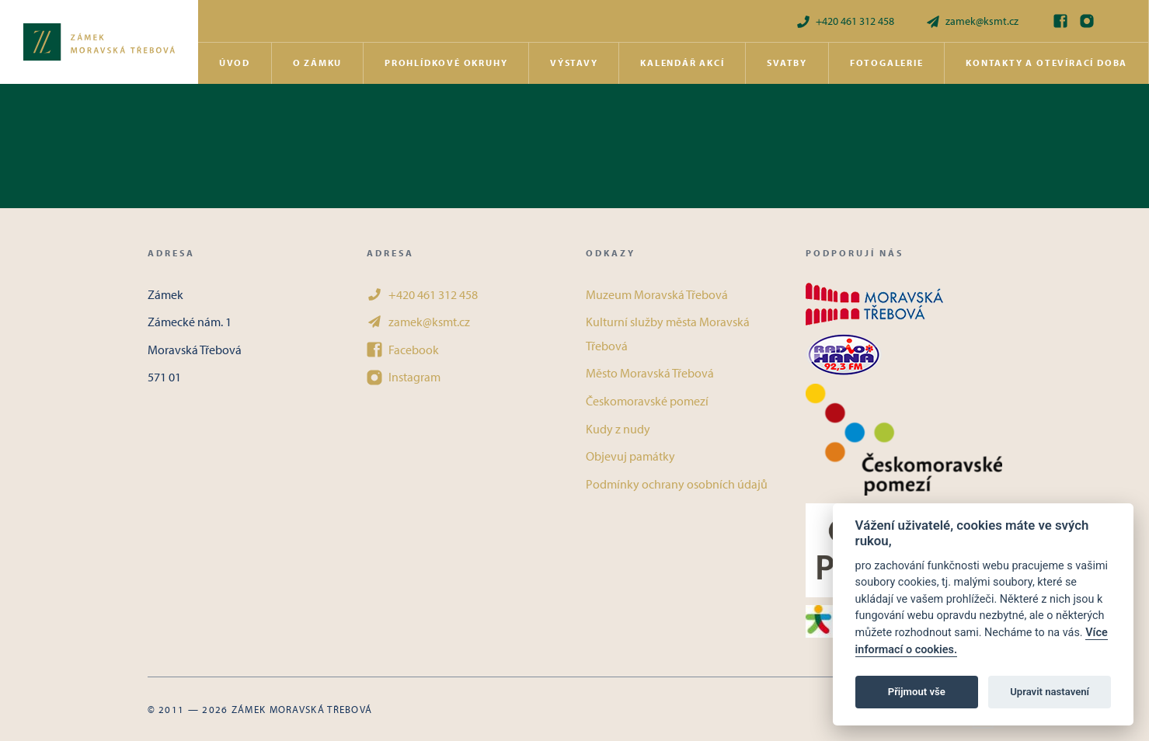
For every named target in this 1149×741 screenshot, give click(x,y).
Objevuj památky (630, 456)
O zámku (318, 62)
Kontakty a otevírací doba (1046, 62)
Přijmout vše (916, 692)
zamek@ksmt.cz (971, 21)
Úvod (234, 62)
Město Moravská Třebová (650, 373)
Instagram (403, 376)
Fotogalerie (887, 62)
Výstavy (574, 62)
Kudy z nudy (618, 429)
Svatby (787, 62)
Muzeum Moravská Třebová (657, 294)
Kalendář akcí (682, 62)
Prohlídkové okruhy (446, 62)
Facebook (403, 349)
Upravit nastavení (1049, 692)
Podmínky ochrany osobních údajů (677, 484)
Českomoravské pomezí (647, 401)
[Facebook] (1060, 21)
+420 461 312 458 (845, 21)
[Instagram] (1087, 21)
